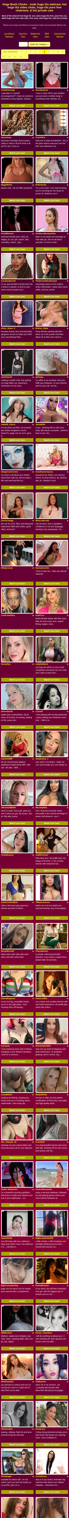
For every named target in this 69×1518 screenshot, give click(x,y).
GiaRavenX (41, 1265)
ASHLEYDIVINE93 (9, 827)
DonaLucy (40, 1308)
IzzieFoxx (40, 565)
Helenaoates (7, 1308)
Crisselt (39, 653)
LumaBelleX (6, 1003)
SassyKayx (6, 129)
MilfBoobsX (6, 1220)
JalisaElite (40, 391)
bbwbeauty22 (7, 1265)
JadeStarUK (6, 348)
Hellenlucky (41, 172)
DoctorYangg (7, 479)
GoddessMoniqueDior (46, 217)
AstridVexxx (41, 1351)
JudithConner (42, 784)
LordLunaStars (8, 565)
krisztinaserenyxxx (44, 434)
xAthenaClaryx (8, 1396)
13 (21, 56)
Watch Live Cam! (17, 101)
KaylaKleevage (8, 86)
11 (9, 56)
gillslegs (39, 348)
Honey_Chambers (44, 1220)
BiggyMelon (6, 172)
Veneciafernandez (44, 1089)
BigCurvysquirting (9, 1177)
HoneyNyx (6, 610)
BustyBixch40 (7, 872)
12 (15, 56)
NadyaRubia (41, 1003)
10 (4, 56)
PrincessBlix (41, 915)
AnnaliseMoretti (8, 260)
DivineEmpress (8, 915)
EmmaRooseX (42, 1177)
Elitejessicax (7, 522)
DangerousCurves (9, 434)
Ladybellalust (42, 610)
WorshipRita (41, 741)
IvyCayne (5, 958)
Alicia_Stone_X (8, 303)
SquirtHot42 (6, 1134)
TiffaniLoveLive (43, 827)
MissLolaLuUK (42, 479)
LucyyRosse (7, 1439)
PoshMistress (7, 217)
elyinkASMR (6, 696)
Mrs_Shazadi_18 (8, 1046)
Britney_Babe (42, 303)
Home (23, 44)
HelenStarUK (7, 653)
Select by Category (39, 44)
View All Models (10, 52)
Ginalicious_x (42, 696)
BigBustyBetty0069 (44, 1134)
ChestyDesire (42, 872)
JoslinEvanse (7, 784)
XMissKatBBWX (8, 741)
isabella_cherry (8, 391)
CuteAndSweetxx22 (45, 1396)
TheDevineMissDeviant (46, 260)
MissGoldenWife (43, 958)
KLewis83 (40, 1046)
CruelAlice (40, 129)
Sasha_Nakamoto (9, 1089)
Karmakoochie (42, 522)
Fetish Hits (45, 1512)
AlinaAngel (6, 1351)
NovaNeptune (42, 86)
